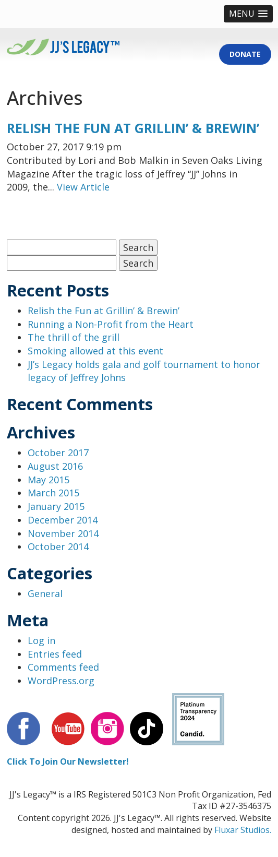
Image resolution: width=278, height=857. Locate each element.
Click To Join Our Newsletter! (68, 761)
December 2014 (63, 520)
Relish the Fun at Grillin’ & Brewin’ (133, 128)
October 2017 (58, 452)
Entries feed (55, 654)
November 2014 (63, 533)
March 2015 (53, 492)
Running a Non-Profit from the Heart (111, 324)
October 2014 (58, 546)
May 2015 (48, 479)
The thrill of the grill (73, 337)
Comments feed (63, 667)
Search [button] (138, 247)
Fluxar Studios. (242, 830)
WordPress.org (61, 680)
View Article (83, 187)
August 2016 (55, 466)
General (45, 593)
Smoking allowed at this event (95, 350)
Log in (41, 640)
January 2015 (56, 506)
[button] (248, 13)
